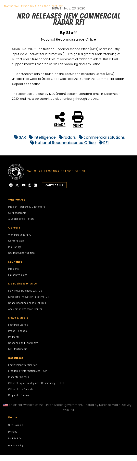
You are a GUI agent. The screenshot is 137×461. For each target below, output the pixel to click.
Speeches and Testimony (23, 343)
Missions (13, 268)
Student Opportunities (21, 253)
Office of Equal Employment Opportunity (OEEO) (36, 383)
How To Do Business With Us (25, 290)
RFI (103, 142)
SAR (19, 137)
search (120, 6)
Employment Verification (22, 365)
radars (66, 137)
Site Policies (15, 425)
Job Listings (15, 247)
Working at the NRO (19, 234)
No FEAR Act (15, 438)
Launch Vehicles (18, 275)
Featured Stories (18, 324)
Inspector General (19, 377)
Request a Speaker (19, 395)
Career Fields (16, 241)
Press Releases (17, 331)
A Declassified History (21, 218)
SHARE (60, 119)
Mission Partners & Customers (26, 206)
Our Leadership (17, 213)
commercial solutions (101, 137)
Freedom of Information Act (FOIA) (28, 371)
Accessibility (15, 445)
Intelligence (41, 137)
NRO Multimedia (17, 349)
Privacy (12, 431)
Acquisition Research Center (25, 309)
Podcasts (13, 337)
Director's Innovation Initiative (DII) (28, 296)
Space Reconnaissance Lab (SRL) (27, 303)
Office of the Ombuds (20, 389)
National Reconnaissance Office (62, 142)
